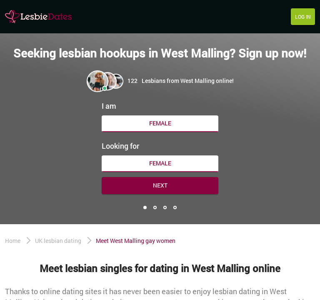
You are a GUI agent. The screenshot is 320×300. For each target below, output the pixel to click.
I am (109, 106)
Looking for (120, 146)
